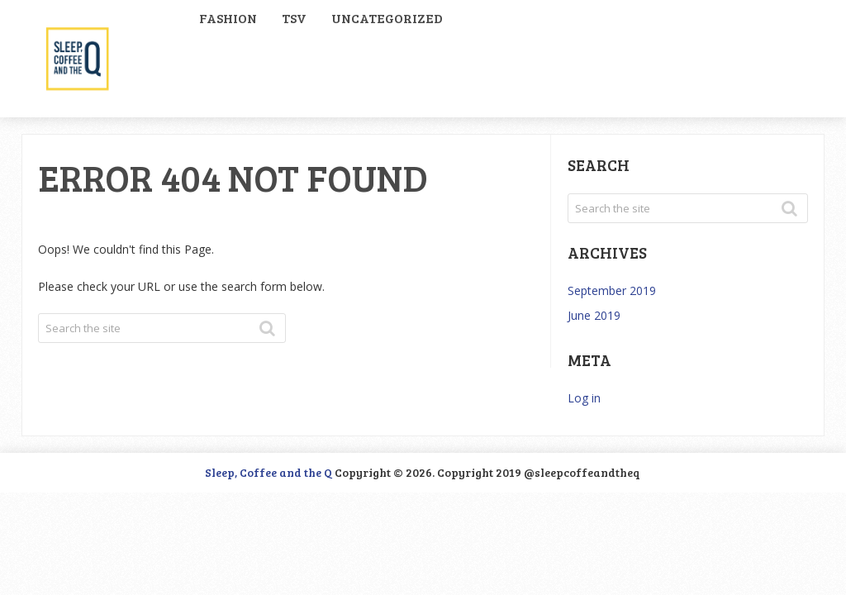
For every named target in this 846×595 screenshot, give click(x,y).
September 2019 (612, 290)
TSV (294, 17)
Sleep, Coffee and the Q (268, 472)
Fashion (228, 17)
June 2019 (594, 315)
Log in (584, 398)
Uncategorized (387, 17)
